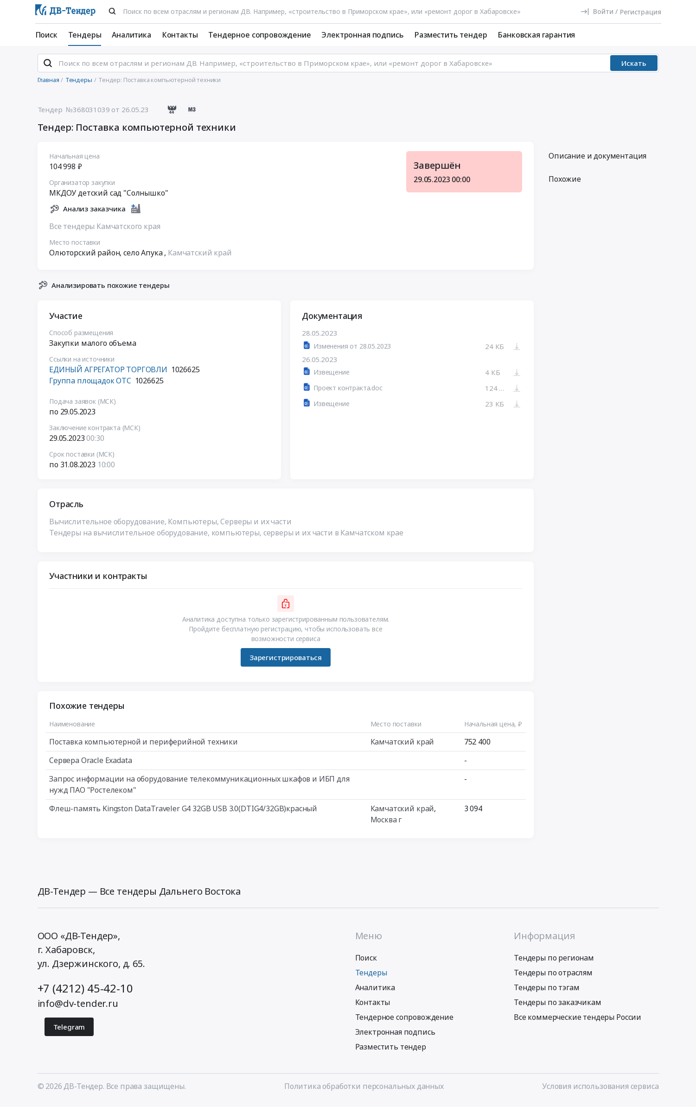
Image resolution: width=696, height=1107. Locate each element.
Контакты (180, 35)
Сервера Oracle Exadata (90, 764)
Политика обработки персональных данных (364, 1090)
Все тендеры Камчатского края (104, 230)
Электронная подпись (362, 35)
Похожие (565, 183)
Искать (633, 67)
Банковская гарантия (536, 35)
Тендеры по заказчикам (557, 1006)
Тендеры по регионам (554, 961)
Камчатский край (200, 256)
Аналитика (131, 35)
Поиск (46, 35)
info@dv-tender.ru (78, 1007)
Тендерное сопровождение (259, 35)
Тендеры (85, 35)
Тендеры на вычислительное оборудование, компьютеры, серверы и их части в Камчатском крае (226, 537)
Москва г (386, 824)
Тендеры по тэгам (546, 991)
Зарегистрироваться (285, 661)
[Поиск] (112, 11)
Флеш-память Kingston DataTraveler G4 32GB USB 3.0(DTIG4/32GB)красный (183, 813)
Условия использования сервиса (600, 1090)
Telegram (69, 1030)
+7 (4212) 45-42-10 (85, 991)
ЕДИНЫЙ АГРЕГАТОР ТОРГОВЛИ (108, 374)
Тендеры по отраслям (553, 976)
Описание (597, 160)
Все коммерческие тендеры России (577, 1021)
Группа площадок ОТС (90, 385)
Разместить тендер (450, 35)
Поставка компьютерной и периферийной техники (143, 746)
